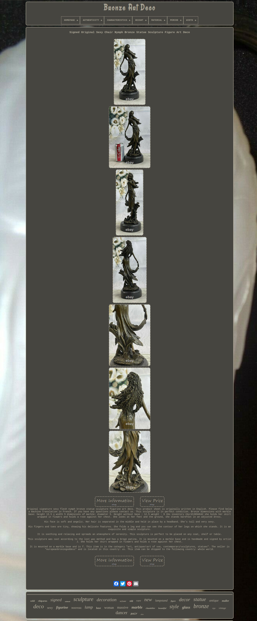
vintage (222, 608)
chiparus (42, 601)
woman (109, 607)
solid (32, 601)
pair (134, 613)
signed (56, 599)
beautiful (162, 608)
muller (225, 600)
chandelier (150, 608)
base (98, 608)
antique (214, 600)
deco (38, 606)
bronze (201, 606)
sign (214, 608)
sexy (50, 607)
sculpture (83, 599)
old (131, 601)
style (174, 606)
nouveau (76, 607)
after (142, 614)
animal (67, 601)
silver (123, 601)
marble (136, 607)
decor (184, 599)
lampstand (161, 600)
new (148, 599)
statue (199, 599)
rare (138, 600)
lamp (89, 607)
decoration (107, 599)
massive (122, 607)
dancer (121, 612)
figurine (62, 607)
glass (186, 607)
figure (173, 601)
